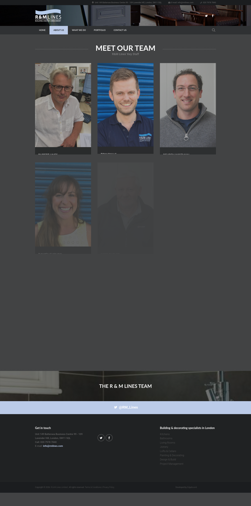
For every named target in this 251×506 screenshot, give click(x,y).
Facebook (212, 15)
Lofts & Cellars (168, 464)
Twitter (206, 15)
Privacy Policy (108, 501)
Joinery (164, 460)
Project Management (171, 477)
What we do (79, 30)
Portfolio (99, 30)
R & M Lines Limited (59, 501)
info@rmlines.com (186, 2)
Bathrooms (166, 451)
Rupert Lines (48, 138)
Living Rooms (167, 455)
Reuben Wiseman (176, 138)
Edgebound (192, 501)
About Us (58, 30)
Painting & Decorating (172, 468)
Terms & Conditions (93, 501)
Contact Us (120, 30)
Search (213, 29)
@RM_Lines (125, 421)
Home (42, 30)
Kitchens (165, 447)
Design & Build (168, 472)
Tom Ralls (109, 138)
